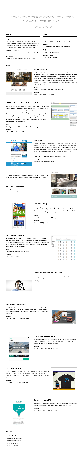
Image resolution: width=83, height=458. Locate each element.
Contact (69, 9)
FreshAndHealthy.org (40, 204)
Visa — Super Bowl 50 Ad (13, 368)
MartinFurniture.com (40, 70)
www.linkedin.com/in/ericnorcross (14, 438)
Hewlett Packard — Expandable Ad (44, 336)
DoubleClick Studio (19, 59)
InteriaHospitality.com (12, 172)
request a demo (21, 121)
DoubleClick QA (10, 59)
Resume (75, 9)
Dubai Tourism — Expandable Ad (16, 305)
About (58, 9)
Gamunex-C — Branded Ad (42, 400)
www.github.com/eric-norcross (14, 440)
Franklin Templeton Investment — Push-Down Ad (49, 273)
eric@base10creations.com (13, 436)
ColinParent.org (38, 140)
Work (63, 9)
